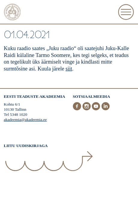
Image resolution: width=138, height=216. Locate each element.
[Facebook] (77, 109)
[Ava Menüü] (126, 12)
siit (69, 69)
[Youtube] (96, 109)
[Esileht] (12, 13)
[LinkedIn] (105, 109)
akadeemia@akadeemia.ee (25, 119)
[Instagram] (87, 109)
